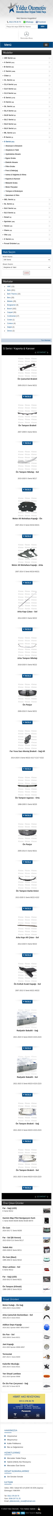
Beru (9, 298)
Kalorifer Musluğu (11, 1364)
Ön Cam (6, 1228)
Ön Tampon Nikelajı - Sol (27, 472)
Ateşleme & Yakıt (12, 150)
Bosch (9, 309)
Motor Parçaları (11, 187)
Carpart (10, 312)
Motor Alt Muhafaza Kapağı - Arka (27, 565)
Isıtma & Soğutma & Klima (15, 175)
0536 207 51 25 (14, 1499)
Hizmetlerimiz (12, 1452)
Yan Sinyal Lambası (12, 1374)
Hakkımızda (10, 1430)
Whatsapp (28, 22)
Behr (9, 290)
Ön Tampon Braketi (27, 425)
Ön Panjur (27, 705)
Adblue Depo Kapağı (12, 1325)
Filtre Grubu (10, 166)
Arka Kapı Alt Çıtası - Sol (27, 937)
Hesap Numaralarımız (16, 1471)
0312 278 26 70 (15, 22)
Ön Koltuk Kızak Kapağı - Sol (27, 984)
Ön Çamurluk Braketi (27, 379)
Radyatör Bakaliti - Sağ (27, 1030)
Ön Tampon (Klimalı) (12, 1286)
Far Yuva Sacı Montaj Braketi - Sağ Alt (27, 751)
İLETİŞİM (8, 1482)
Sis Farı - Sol (8, 1334)
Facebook (42, 22)
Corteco (10, 323)
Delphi (9, 327)
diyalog (38, 1513)
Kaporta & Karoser (12, 179)
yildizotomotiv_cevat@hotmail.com (22, 1501)
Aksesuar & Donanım (13, 146)
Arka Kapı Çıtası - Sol (27, 611)
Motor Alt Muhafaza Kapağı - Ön (27, 518)
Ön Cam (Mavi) (9, 1257)
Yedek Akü (7, 1247)
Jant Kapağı (8, 1344)
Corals (9, 320)
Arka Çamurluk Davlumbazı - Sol (18, 1315)
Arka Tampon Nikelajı (27, 658)
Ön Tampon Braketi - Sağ (27, 1123)
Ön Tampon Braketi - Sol (27, 1170)
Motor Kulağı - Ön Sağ (13, 1305)
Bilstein (10, 301)
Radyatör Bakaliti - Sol (27, 1077)
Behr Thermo (12, 294)
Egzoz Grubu (10, 158)
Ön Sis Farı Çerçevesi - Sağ (15, 1383)
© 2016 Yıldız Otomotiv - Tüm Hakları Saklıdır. (18, 1509)
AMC (9, 287)
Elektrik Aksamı (11, 162)
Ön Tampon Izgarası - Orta (27, 798)
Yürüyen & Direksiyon (14, 191)
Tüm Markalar (45, 340)
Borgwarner (11, 305)
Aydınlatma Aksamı (13, 154)
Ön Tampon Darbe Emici (27, 891)
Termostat (7, 1354)
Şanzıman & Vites (12, 195)
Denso (9, 331)
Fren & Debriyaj (11, 171)
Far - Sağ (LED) (10, 1208)
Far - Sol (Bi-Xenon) (12, 1237)
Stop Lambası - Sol (11, 1267)
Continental (11, 316)
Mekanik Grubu (11, 183)
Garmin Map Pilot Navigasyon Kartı (19, 1218)
